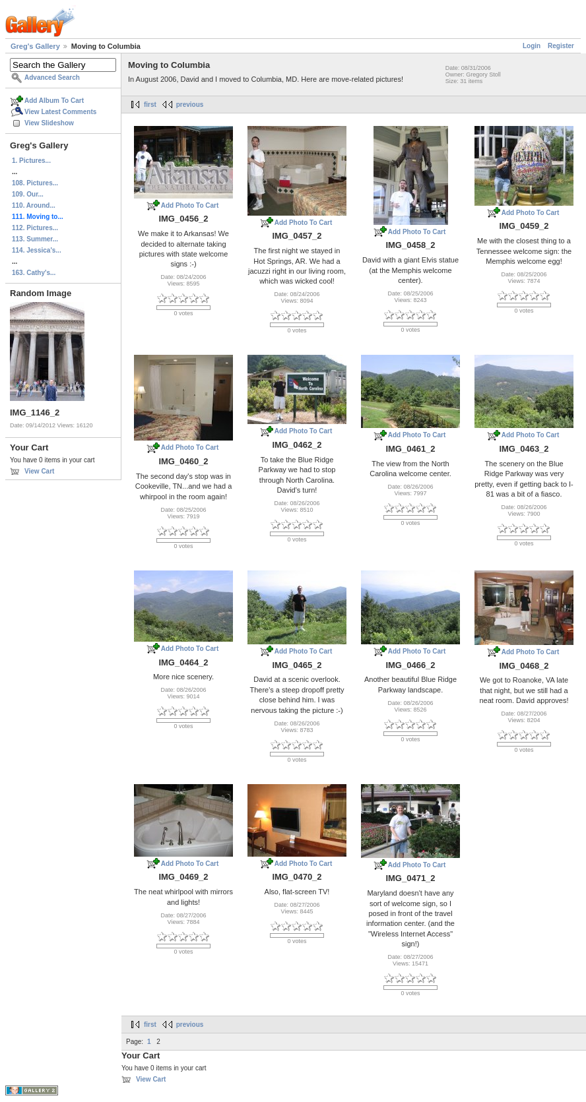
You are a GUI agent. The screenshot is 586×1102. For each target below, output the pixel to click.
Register (561, 45)
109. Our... (28, 194)
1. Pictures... (31, 160)
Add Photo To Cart (190, 205)
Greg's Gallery (35, 46)
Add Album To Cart (54, 100)
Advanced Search (52, 77)
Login (531, 45)
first (150, 104)
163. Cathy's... (33, 272)
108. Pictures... (35, 183)
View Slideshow (49, 123)
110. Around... (33, 205)
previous (190, 104)
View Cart (39, 471)
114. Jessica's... (36, 250)
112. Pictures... (35, 227)
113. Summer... (35, 239)
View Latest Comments (60, 111)
